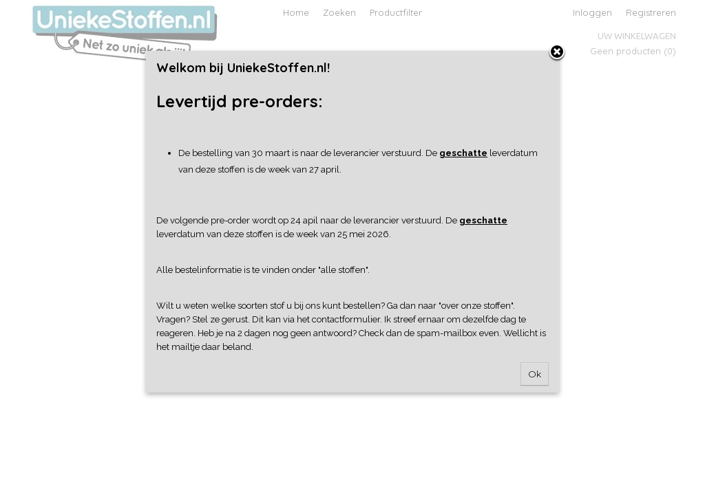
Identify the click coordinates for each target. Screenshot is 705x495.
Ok (534, 374)
